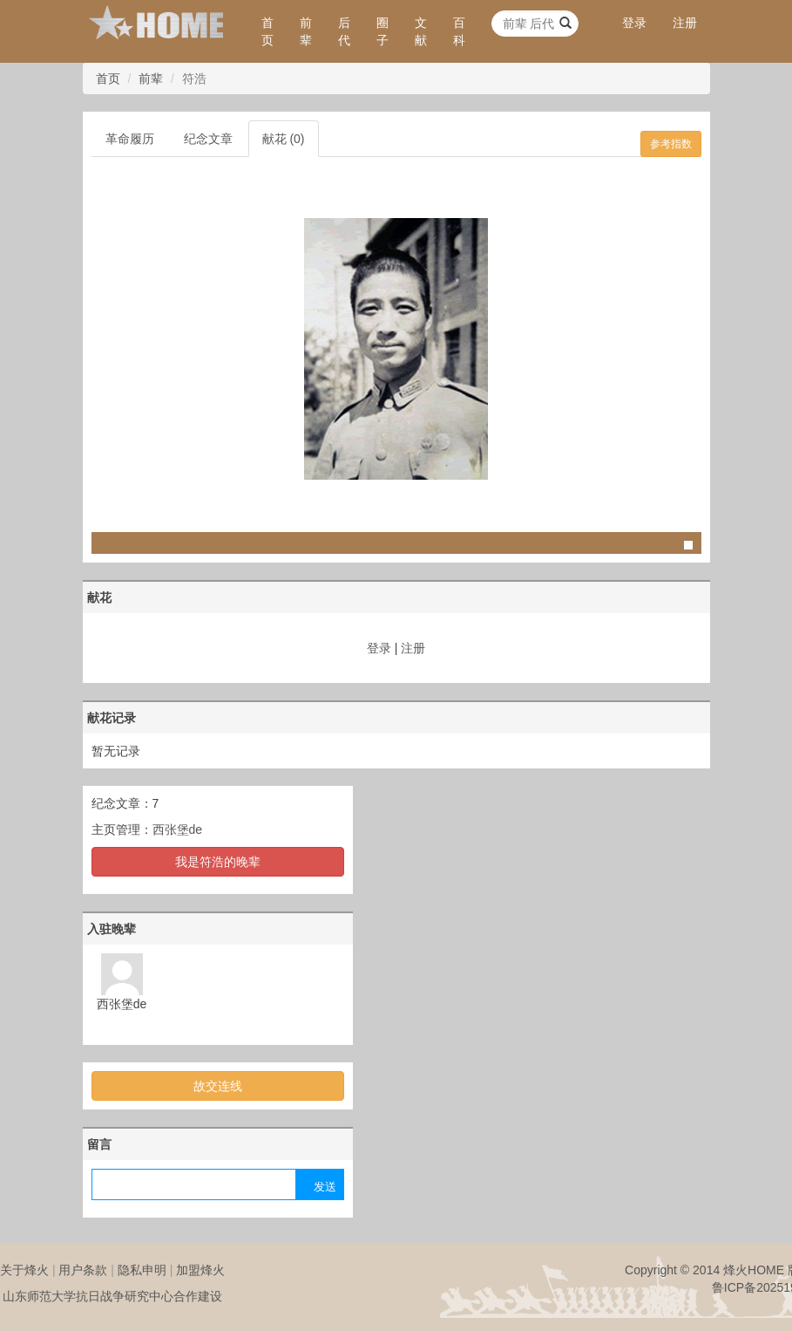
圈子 (382, 31)
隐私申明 (142, 1270)
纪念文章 (208, 139)
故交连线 (217, 1086)
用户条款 (82, 1270)
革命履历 (129, 139)
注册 (685, 23)
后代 (344, 31)
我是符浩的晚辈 (218, 862)
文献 (421, 31)
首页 (267, 31)
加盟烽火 (200, 1270)
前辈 (306, 31)
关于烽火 (24, 1270)
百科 (459, 31)
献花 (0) (283, 139)
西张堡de (177, 829)
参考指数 (671, 144)
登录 (634, 23)
